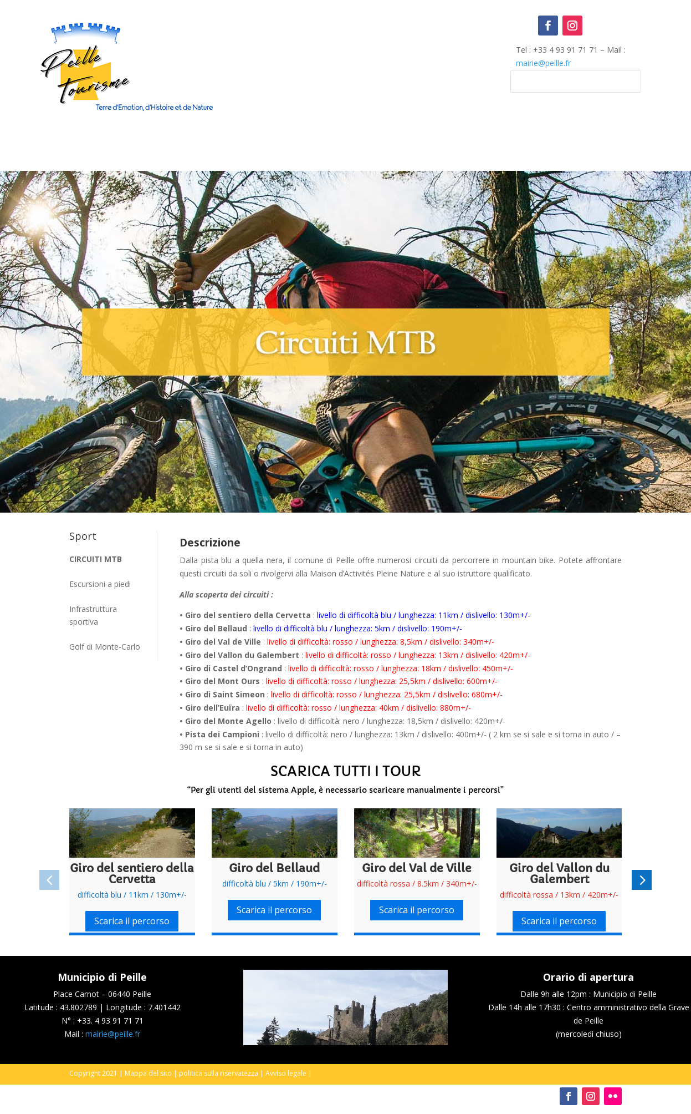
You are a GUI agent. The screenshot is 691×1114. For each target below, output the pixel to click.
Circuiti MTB (95, 559)
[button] (49, 880)
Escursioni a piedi (100, 584)
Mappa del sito (148, 1073)
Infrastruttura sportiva (93, 615)
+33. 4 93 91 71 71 (110, 1020)
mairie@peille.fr (543, 63)
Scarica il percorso (132, 921)
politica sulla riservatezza (218, 1073)
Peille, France (346, 61)
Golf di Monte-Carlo (104, 646)
